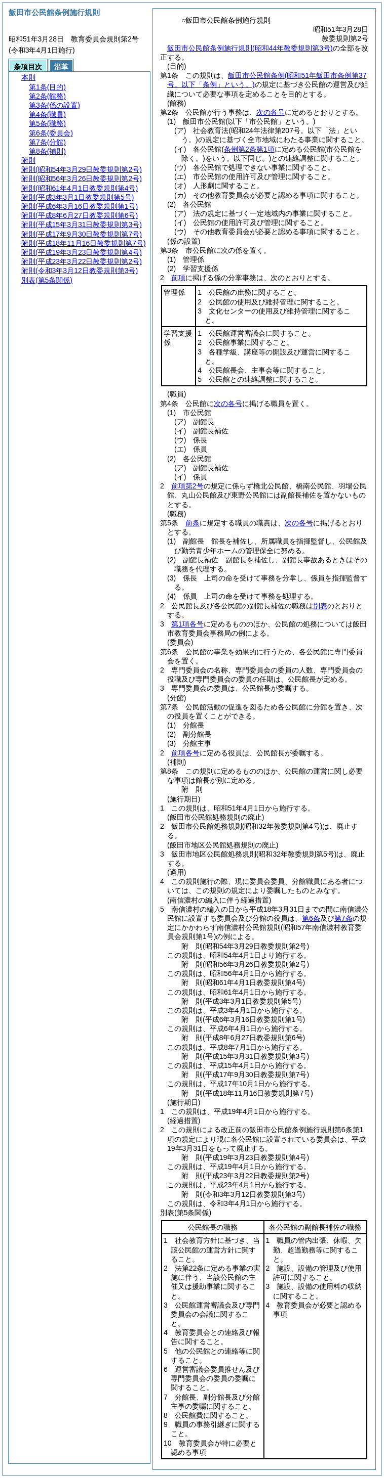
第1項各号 (187, 624)
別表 (320, 606)
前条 (192, 523)
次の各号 (270, 112)
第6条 (311, 918)
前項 (178, 278)
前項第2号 (187, 486)
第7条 (343, 918)
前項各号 (185, 753)
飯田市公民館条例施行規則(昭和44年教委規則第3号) (250, 48)
